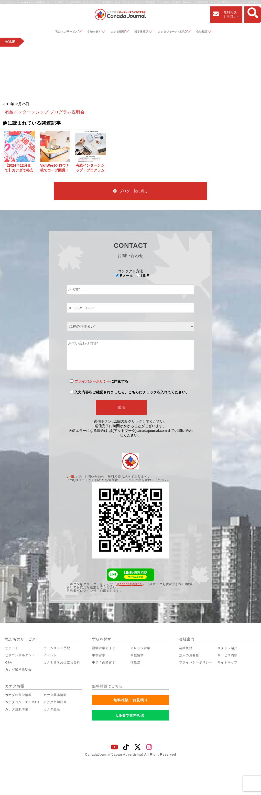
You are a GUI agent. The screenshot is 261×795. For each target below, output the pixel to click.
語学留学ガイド (103, 648)
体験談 (135, 662)
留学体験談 (141, 31)
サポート (11, 648)
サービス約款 (227, 655)
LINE (70, 476)
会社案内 (186, 639)
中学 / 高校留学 (103, 662)
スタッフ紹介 (227, 648)
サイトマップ (227, 662)
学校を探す (94, 31)
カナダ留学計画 (55, 702)
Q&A (8, 662)
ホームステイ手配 (57, 648)
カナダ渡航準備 (16, 709)
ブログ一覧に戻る (130, 191)
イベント (50, 655)
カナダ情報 (118, 31)
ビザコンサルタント (20, 655)
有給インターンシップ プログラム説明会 (45, 112)
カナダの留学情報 (18, 694)
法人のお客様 (189, 655)
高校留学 (137, 655)
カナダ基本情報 (55, 694)
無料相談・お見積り (130, 700)
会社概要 (202, 31)
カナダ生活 (52, 709)
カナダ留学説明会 (18, 669)
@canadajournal (129, 584)
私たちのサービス (66, 31)
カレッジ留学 (140, 648)
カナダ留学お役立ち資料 (62, 662)
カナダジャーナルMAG (172, 31)
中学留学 (98, 655)
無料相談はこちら (107, 686)
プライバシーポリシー (92, 381)
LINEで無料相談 (130, 715)
